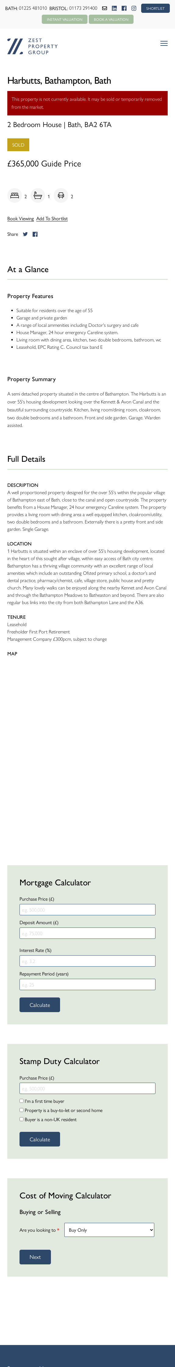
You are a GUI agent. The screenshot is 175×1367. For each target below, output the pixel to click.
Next (35, 1256)
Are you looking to (39, 1229)
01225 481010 (33, 8)
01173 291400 (83, 8)
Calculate (40, 1004)
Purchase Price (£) (37, 898)
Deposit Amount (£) (39, 922)
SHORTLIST (155, 8)
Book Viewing (20, 218)
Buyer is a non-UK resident (48, 1119)
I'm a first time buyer (42, 1100)
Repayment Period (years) (44, 973)
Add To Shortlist (52, 218)
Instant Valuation (64, 19)
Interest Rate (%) (36, 949)
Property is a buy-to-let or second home (61, 1110)
